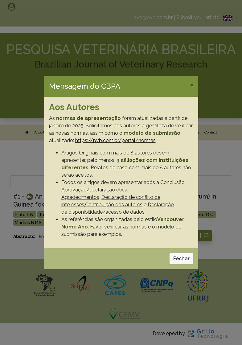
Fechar (181, 258)
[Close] (191, 84)
